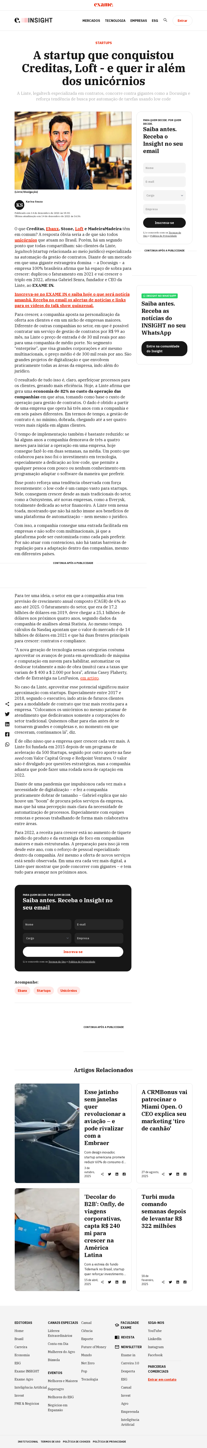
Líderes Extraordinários (60, 1333)
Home (19, 1331)
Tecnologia (115, 21)
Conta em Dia (58, 1343)
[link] (7, 714)
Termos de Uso (57, 961)
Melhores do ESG (61, 1397)
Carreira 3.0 (130, 1363)
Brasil (19, 1339)
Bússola (54, 1360)
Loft (79, 228)
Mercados (91, 21)
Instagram (156, 1347)
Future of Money (93, 1347)
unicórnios (26, 240)
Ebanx (52, 228)
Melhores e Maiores (63, 1381)
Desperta (128, 1371)
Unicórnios (68, 990)
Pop (84, 1371)
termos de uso (50, 1441)
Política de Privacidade (82, 961)
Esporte (87, 1339)
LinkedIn (155, 1339)
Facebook (155, 1355)
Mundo (86, 1355)
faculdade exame (130, 1324)
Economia (22, 1355)
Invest (19, 1395)
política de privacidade (109, 1441)
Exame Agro (24, 1379)
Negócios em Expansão (58, 1407)
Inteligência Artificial (31, 1387)
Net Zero (88, 1363)
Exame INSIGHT (27, 1371)
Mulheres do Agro (61, 1352)
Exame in (128, 1355)
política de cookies (76, 1441)
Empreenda (130, 1411)
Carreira (21, 1347)
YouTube (155, 1331)
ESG (155, 21)
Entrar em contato (162, 1379)
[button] (7, 704)
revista (127, 1337)
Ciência (87, 1331)
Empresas (138, 21)
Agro (124, 1403)
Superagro (56, 1389)
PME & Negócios (27, 1403)
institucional (28, 1441)
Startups (44, 990)
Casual (86, 1322)
